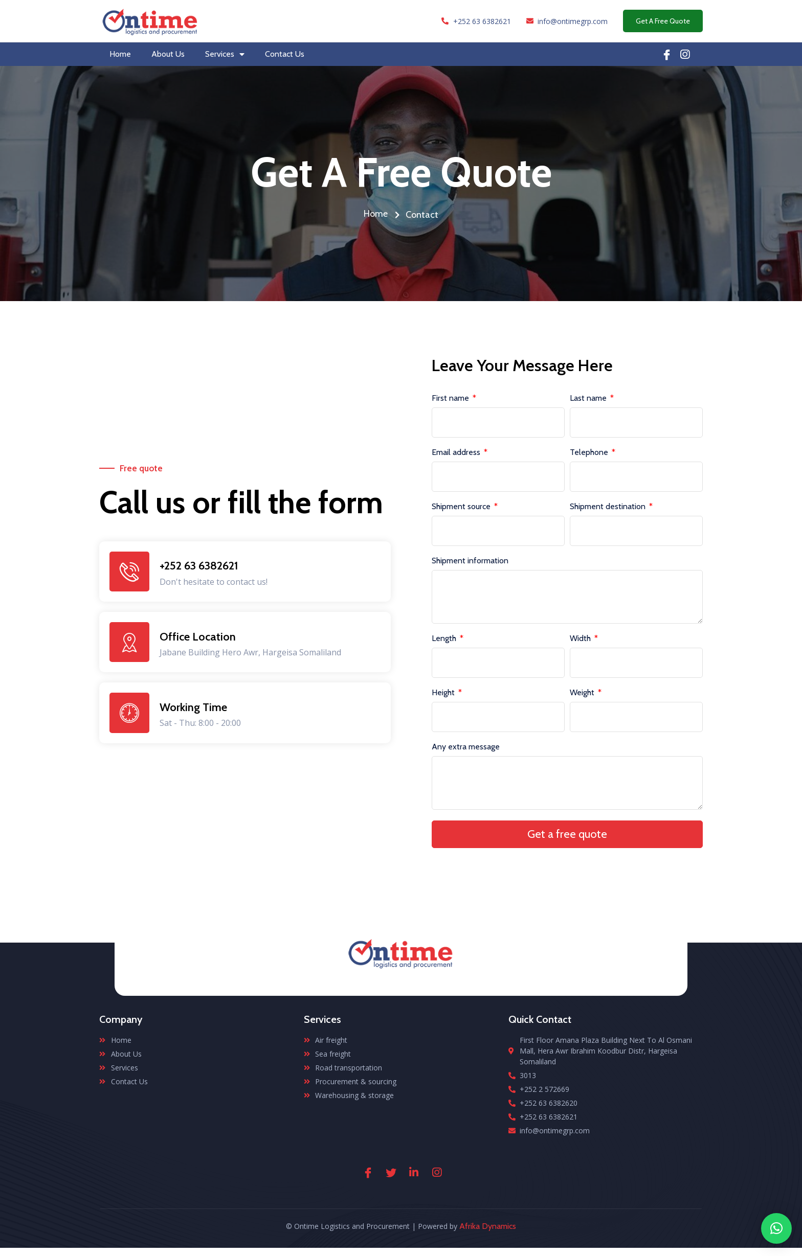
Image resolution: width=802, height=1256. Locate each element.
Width (581, 642)
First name (451, 398)
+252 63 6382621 (200, 569)
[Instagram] (437, 1180)
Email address (457, 452)
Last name (589, 398)
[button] (776, 1228)
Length (445, 642)
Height (444, 697)
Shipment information (470, 561)
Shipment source (462, 507)
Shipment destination (609, 507)
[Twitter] (391, 1180)
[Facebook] (667, 54)
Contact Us (284, 54)
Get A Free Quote (663, 21)
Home (120, 54)
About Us (168, 54)
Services (224, 54)
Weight (583, 697)
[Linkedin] (685, 54)
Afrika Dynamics (487, 1234)
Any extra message (466, 751)
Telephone (590, 452)
